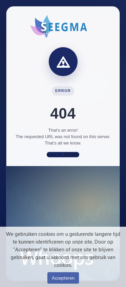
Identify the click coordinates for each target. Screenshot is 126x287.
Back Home (63, 154)
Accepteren (63, 278)
